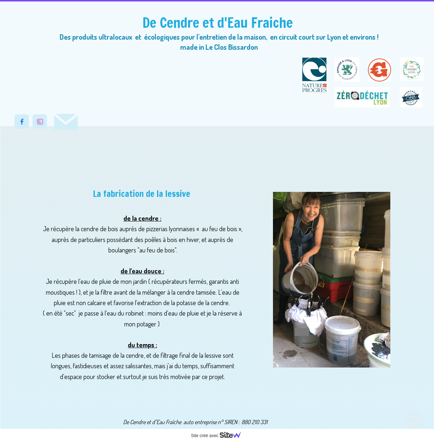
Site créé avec (219, 435)
